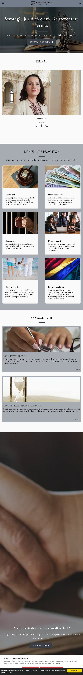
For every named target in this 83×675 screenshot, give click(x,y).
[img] (41, 342)
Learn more (56, 663)
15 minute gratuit (41, 648)
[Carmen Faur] (41, 92)
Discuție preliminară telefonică (22, 409)
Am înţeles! (74, 671)
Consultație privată (15, 359)
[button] (3, 3)
